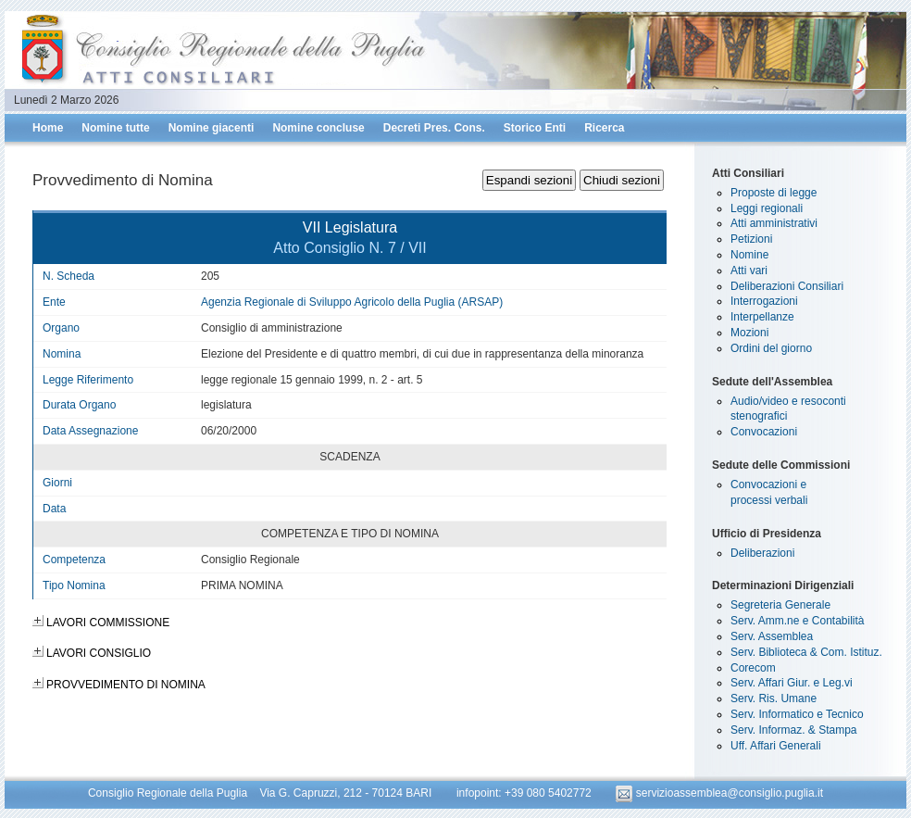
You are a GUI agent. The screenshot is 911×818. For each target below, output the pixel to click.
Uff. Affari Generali (775, 745)
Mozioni (749, 332)
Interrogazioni (764, 301)
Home (47, 127)
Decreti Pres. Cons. (434, 127)
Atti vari (748, 270)
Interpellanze (762, 316)
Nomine (749, 254)
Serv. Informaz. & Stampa (793, 730)
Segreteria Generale (780, 604)
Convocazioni (763, 431)
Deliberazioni (762, 553)
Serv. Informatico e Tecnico (797, 714)
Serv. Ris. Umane (773, 698)
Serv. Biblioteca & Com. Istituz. (806, 652)
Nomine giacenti (211, 127)
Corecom (753, 667)
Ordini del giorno (771, 348)
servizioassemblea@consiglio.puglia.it (719, 793)
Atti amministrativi (773, 223)
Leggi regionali (766, 208)
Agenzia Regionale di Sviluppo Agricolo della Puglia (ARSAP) (352, 302)
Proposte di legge (773, 192)
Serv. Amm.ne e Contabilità (797, 620)
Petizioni (751, 239)
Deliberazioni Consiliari (786, 286)
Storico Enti (535, 127)
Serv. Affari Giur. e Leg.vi (791, 682)
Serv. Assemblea (771, 636)
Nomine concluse (318, 127)
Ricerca (604, 127)
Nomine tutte (115, 127)
